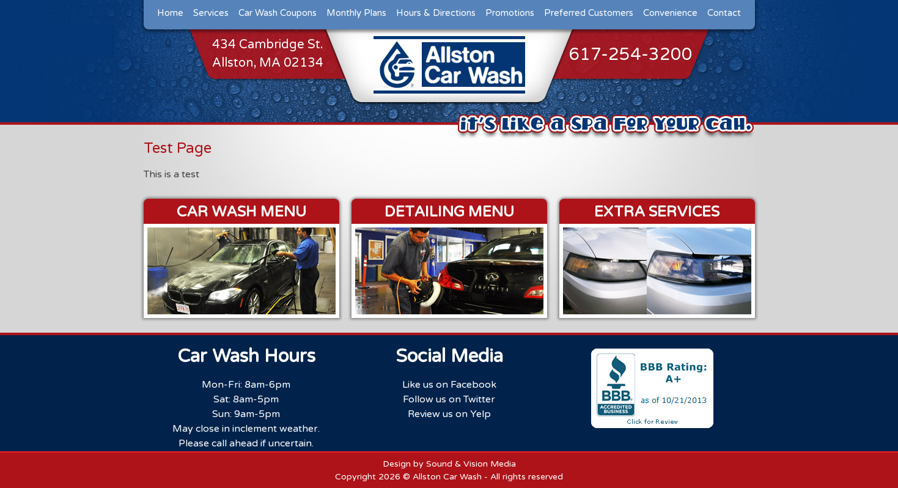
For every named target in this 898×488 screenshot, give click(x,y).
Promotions (509, 12)
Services (211, 12)
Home (170, 12)
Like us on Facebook (449, 385)
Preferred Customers (588, 12)
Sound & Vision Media (471, 464)
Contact (724, 12)
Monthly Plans (356, 12)
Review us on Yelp (449, 414)
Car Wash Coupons (277, 12)
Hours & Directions (436, 12)
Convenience (670, 12)
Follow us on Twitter (449, 399)
